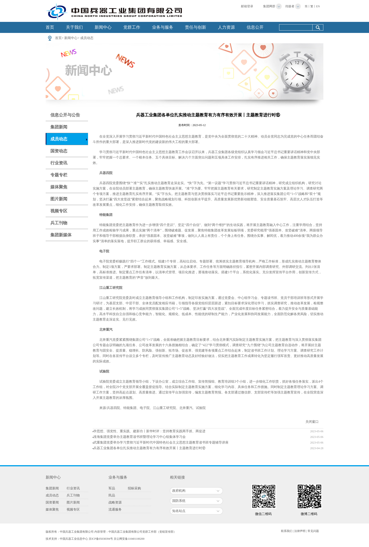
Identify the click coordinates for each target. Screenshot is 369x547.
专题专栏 (58, 175)
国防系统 (178, 501)
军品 (111, 488)
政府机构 (178, 490)
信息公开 (255, 27)
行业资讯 (58, 163)
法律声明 (299, 531)
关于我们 (74, 27)
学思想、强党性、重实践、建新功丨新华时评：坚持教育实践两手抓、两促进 (149, 431)
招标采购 (134, 488)
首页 (50, 27)
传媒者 (289, 6)
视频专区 (58, 211)
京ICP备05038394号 (101, 538)
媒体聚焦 (58, 187)
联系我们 (286, 531)
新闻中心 (103, 27)
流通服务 (115, 509)
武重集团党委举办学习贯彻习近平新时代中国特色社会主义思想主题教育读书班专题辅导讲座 (161, 442)
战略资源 (115, 502)
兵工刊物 (58, 223)
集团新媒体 (61, 235)
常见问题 (313, 531)
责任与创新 (195, 27)
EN (318, 6)
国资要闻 (52, 502)
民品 (111, 495)
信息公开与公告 (65, 115)
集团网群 (269, 6)
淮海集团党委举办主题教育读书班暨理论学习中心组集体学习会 (139, 437)
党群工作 (131, 27)
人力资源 (226, 27)
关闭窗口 (312, 422)
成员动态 (86, 38)
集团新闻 (58, 127)
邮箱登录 (247, 6)
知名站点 (178, 511)
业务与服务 (162, 27)
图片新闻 (58, 199)
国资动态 (58, 151)
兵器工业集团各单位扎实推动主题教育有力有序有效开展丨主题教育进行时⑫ (149, 448)
